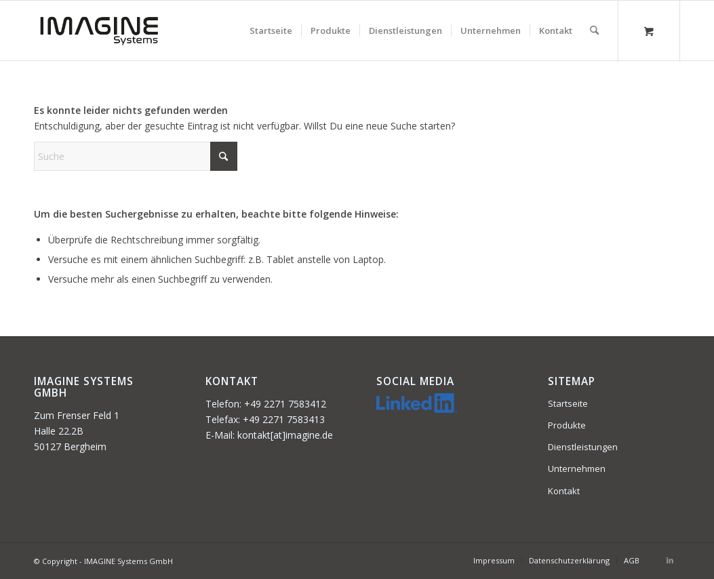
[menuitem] (271, 30)
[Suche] (594, 30)
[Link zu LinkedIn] (670, 560)
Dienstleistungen (583, 447)
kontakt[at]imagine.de (285, 434)
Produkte (567, 425)
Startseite (568, 403)
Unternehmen (577, 468)
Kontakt (564, 491)
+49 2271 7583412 (285, 403)
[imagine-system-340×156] (99, 30)
